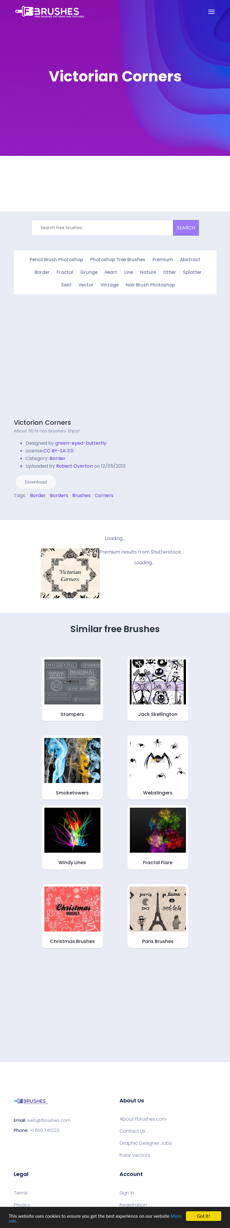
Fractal (65, 272)
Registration (133, 1205)
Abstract (190, 259)
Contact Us (132, 1131)
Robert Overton (74, 466)
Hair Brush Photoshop (150, 285)
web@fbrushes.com (48, 1120)
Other (169, 272)
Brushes (81, 495)
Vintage (109, 285)
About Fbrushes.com (143, 1119)
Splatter (192, 272)
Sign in (127, 1193)
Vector (85, 285)
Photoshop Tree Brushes (117, 259)
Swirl (66, 285)
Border (42, 272)
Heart (111, 272)
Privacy (22, 1205)
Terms (21, 1193)
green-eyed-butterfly (80, 443)
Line (128, 272)
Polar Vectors (135, 1155)
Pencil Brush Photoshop (56, 259)
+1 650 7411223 (44, 1130)
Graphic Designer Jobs (146, 1143)
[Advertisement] (63, 360)
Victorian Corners (42, 422)
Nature (148, 272)
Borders (59, 495)
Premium (162, 259)
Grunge (89, 272)
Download (36, 482)
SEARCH (186, 227)
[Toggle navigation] (211, 11)
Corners (104, 495)
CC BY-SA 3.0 (58, 450)
